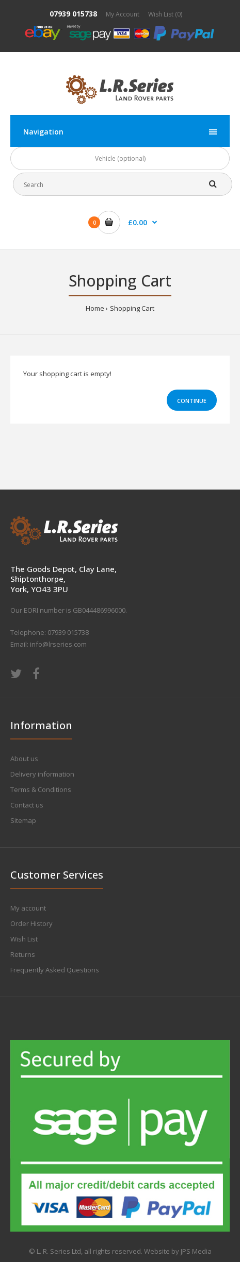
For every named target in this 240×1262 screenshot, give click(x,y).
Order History (31, 923)
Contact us (26, 805)
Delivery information (42, 774)
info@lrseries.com (58, 644)
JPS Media (196, 1251)
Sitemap (23, 820)
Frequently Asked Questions (54, 969)
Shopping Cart (132, 308)
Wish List (24, 939)
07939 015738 (73, 14)
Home (95, 308)
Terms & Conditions (40, 789)
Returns (22, 954)
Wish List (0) (165, 14)
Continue (191, 401)
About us (24, 758)
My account (28, 908)
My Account (122, 14)
